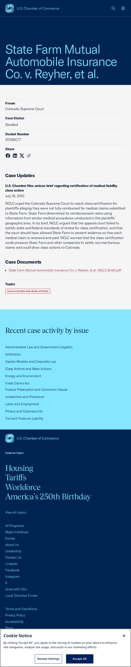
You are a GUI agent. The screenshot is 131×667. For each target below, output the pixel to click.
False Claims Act (17, 383)
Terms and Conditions (21, 609)
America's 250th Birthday (48, 496)
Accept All (80, 659)
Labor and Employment (22, 404)
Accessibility (14, 621)
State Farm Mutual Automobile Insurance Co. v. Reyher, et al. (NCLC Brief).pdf (65, 270)
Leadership (13, 551)
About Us (12, 545)
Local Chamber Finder (21, 595)
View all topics (15, 512)
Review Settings (48, 659)
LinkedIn (11, 564)
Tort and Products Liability (24, 418)
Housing (19, 468)
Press (9, 628)
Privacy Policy (15, 615)
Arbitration (13, 354)
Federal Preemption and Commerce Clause (36, 389)
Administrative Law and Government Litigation (39, 347)
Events (10, 538)
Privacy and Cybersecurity (24, 411)
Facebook (12, 570)
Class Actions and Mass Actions (27, 291)
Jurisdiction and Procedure (24, 397)
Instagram (12, 576)
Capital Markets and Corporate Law (30, 361)
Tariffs (15, 477)
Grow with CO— (16, 589)
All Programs (14, 526)
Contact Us (13, 557)
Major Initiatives (16, 532)
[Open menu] (123, 8)
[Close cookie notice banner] (124, 636)
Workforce (22, 487)
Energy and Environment (23, 376)
